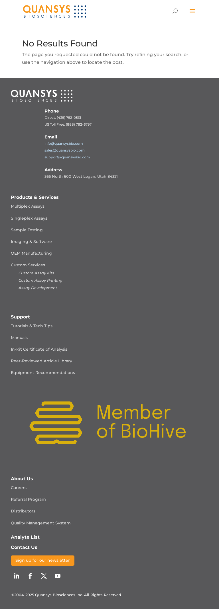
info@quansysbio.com (63, 143)
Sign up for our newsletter (42, 560)
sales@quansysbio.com (64, 150)
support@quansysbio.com (67, 157)
